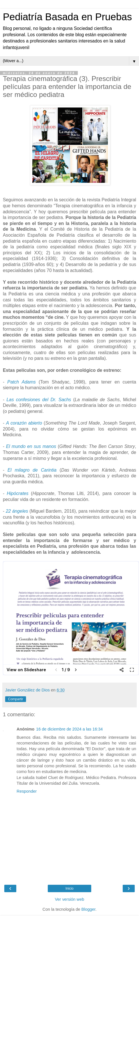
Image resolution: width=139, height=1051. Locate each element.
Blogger (89, 909)
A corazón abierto (24, 423)
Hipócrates (18, 493)
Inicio (69, 888)
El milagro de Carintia (31, 470)
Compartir (15, 699)
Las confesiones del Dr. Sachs (39, 399)
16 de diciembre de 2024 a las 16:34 (69, 729)
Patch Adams (21, 382)
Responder (27, 791)
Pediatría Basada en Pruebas (67, 16)
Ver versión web (69, 899)
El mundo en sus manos (31, 446)
